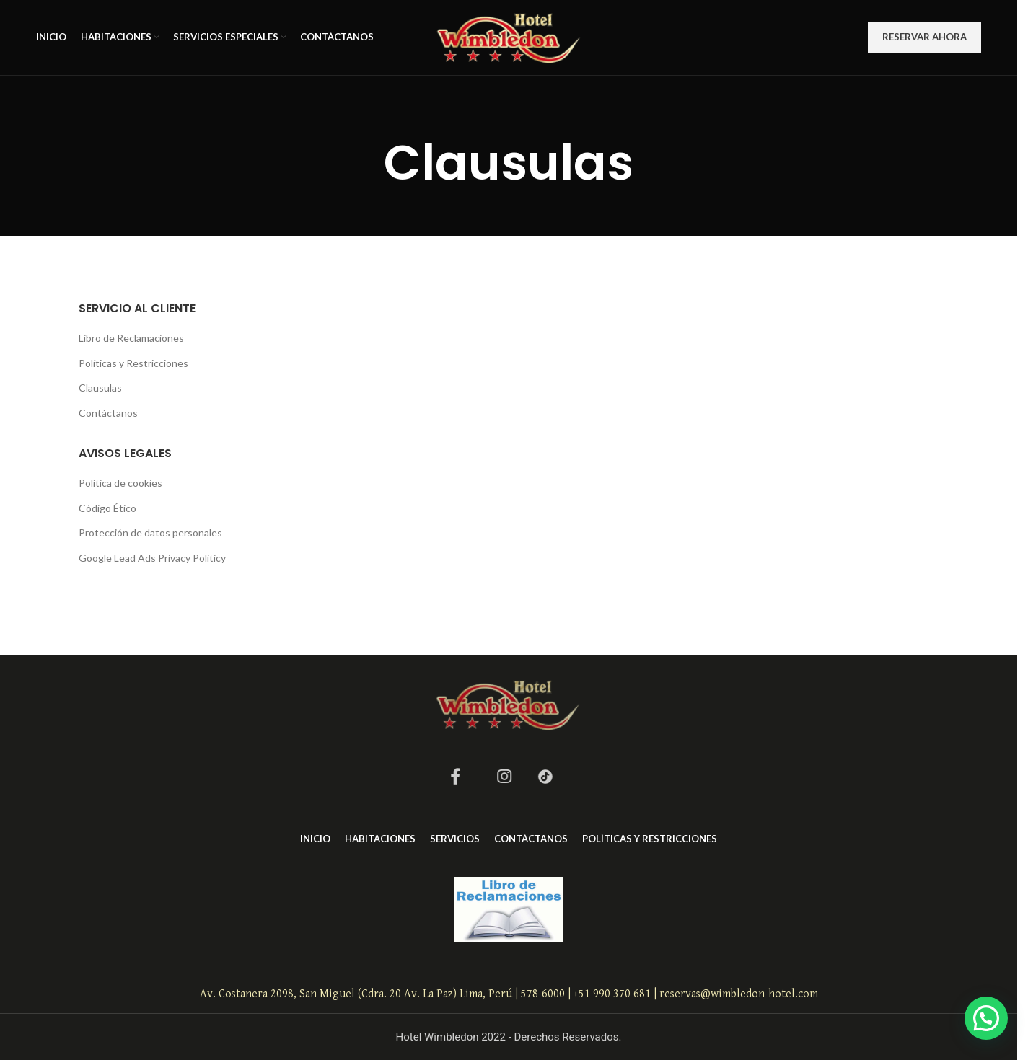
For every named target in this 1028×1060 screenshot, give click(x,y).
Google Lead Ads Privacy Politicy (152, 558)
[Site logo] (509, 36)
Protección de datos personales (150, 532)
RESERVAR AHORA (924, 37)
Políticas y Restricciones (133, 363)
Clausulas (100, 387)
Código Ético (107, 508)
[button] (986, 1018)
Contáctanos (108, 413)
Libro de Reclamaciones (131, 338)
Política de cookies (120, 483)
